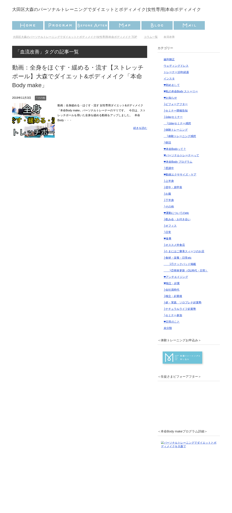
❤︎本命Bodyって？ (175, 158)
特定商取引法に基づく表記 (136, 496)
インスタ (169, 88)
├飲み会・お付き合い (177, 229)
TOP (75, 46)
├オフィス (170, 235)
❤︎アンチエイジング (176, 286)
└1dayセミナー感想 (177, 133)
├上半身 (169, 190)
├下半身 (169, 209)
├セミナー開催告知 (176, 120)
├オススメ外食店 (174, 254)
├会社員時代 (171, 299)
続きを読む (140, 137)
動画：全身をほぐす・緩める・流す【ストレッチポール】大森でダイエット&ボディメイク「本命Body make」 (78, 86)
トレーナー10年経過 (176, 81)
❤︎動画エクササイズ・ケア (180, 184)
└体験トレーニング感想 (180, 145)
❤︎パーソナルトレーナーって (181, 165)
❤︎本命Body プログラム (178, 171)
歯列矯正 (169, 69)
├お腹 (167, 203)
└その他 (40, 107)
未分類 (168, 337)
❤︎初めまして (172, 94)
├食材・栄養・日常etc (177, 267)
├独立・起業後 (173, 305)
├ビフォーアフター (176, 113)
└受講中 (169, 177)
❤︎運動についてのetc (176, 222)
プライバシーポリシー (95, 496)
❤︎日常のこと (172, 331)
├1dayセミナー (173, 126)
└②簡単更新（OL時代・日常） (186, 280)
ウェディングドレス (176, 75)
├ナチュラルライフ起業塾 (180, 318)
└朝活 (167, 152)
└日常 (167, 241)
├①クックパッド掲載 (180, 273)
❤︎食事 (167, 248)
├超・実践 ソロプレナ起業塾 (183, 312)
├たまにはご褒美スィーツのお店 (184, 261)
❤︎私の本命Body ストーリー (181, 101)
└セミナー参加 (173, 324)
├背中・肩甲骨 (173, 197)
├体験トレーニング (176, 139)
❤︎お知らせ (170, 107)
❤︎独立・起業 (172, 293)
